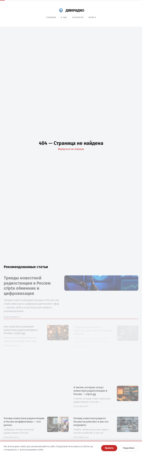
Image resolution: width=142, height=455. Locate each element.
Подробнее (129, 448)
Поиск (92, 17)
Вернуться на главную (71, 149)
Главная (51, 17)
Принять (109, 448)
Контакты (78, 17)
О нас (64, 17)
